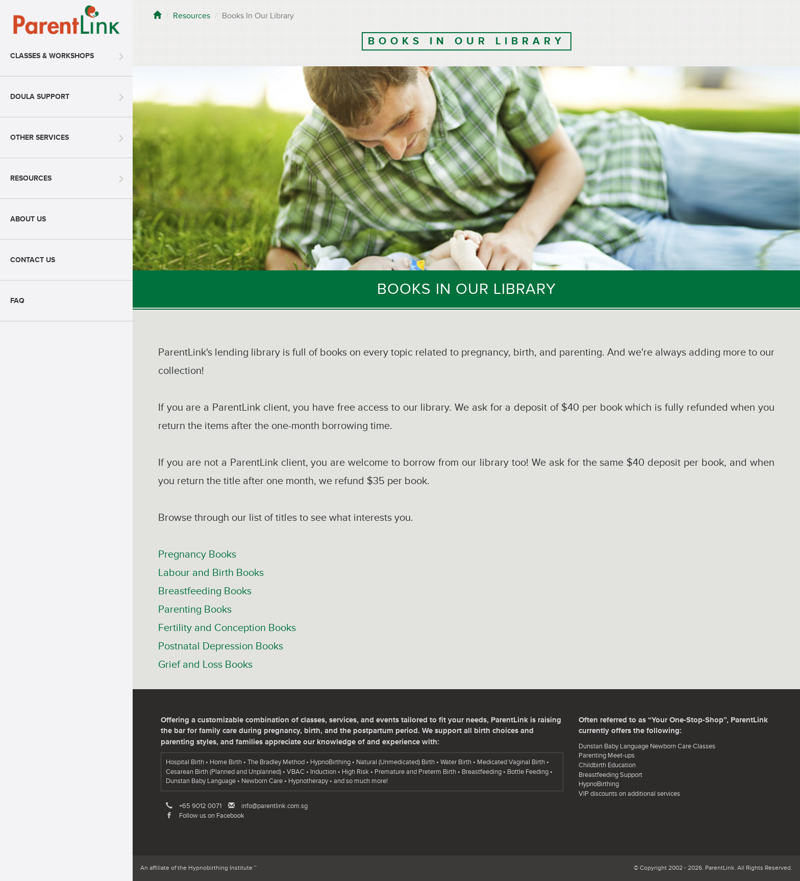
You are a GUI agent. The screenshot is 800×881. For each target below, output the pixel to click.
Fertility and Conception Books (227, 628)
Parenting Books (195, 609)
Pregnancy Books (197, 554)
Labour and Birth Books (211, 573)
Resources (31, 178)
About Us (28, 219)
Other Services (39, 137)
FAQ (17, 300)
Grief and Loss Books (205, 665)
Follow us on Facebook (211, 816)
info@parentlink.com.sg (274, 806)
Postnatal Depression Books (220, 646)
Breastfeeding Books (205, 591)
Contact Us (32, 260)
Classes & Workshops (52, 56)
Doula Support (39, 96)
